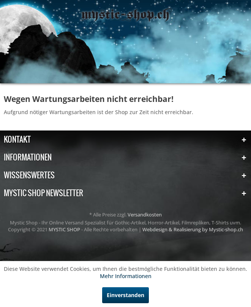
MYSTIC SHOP (65, 229)
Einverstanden (125, 295)
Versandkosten (145, 214)
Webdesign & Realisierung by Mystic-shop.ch (192, 229)
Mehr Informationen (126, 276)
